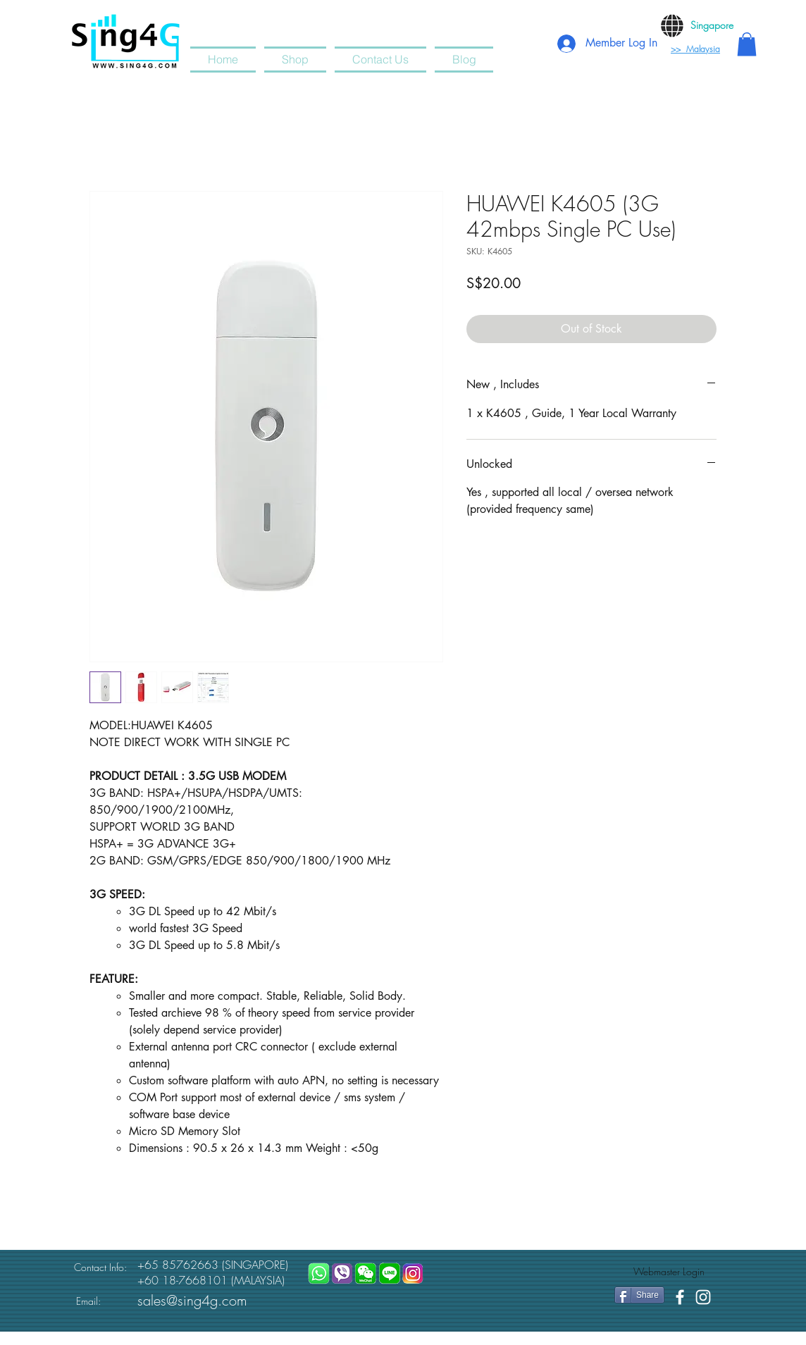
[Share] (639, 1295)
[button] (747, 44)
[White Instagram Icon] (703, 1297)
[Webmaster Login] (669, 1272)
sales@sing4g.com (192, 1300)
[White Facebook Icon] (680, 1297)
